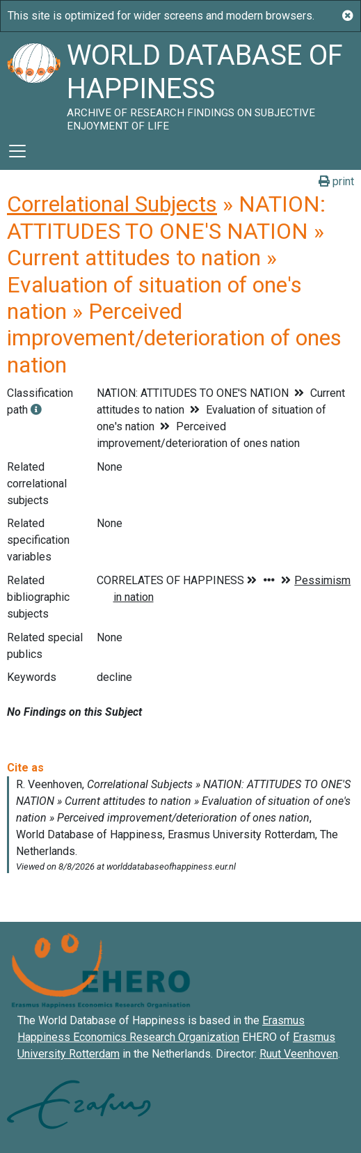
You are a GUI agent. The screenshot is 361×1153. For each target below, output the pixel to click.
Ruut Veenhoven (298, 1053)
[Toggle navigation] (17, 151)
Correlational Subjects (112, 204)
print (336, 181)
